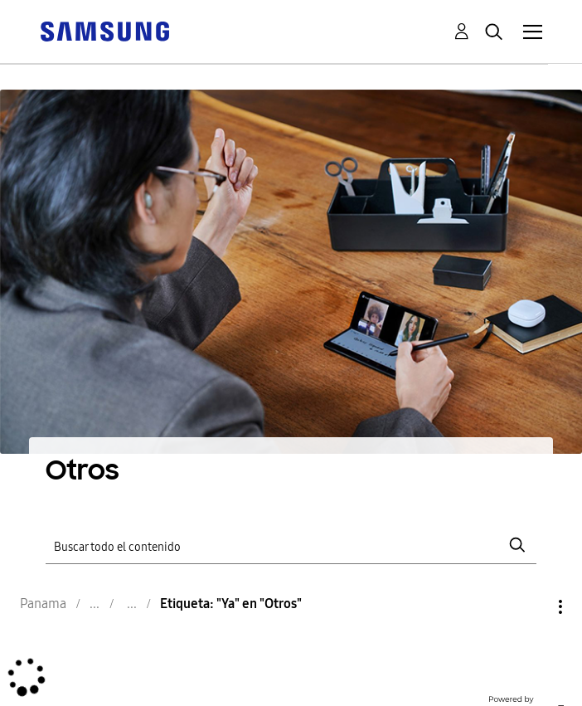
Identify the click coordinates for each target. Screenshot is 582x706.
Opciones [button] (532, 607)
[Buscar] (291, 544)
